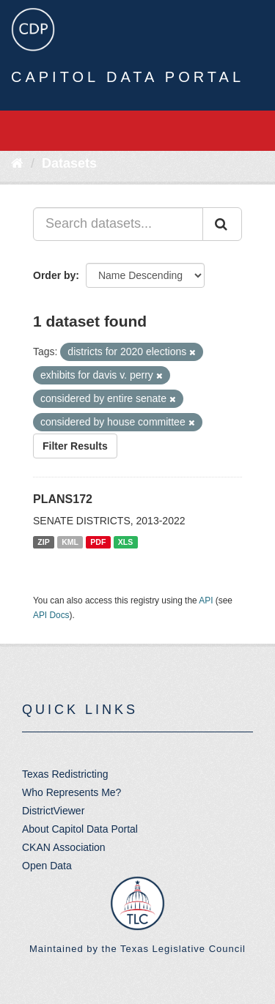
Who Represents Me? (71, 792)
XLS (125, 542)
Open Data (47, 865)
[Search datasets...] (118, 224)
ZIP (43, 542)
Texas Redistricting (65, 774)
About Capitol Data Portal (80, 829)
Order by (54, 275)
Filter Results (75, 446)
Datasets (69, 163)
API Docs (51, 615)
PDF (98, 542)
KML (70, 542)
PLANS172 (62, 499)
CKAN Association (64, 847)
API (206, 600)
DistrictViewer (53, 811)
